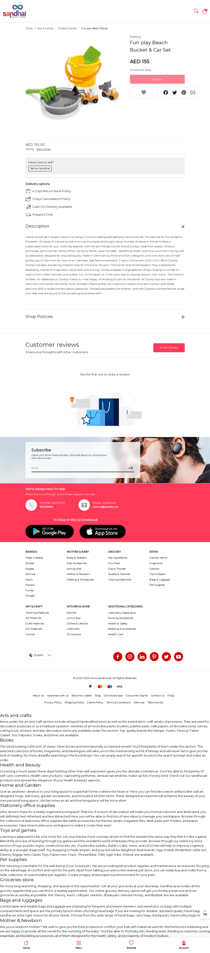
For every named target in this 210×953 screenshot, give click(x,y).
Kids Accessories (77, 563)
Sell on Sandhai (40, 168)
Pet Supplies (157, 584)
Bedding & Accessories (122, 628)
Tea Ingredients (117, 557)
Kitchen (72, 612)
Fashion (154, 568)
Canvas (30, 634)
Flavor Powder (117, 568)
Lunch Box (74, 618)
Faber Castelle (34, 557)
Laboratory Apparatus (122, 612)
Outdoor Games (67, 28)
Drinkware (74, 634)
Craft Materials (34, 623)
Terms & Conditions (118, 702)
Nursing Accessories (120, 618)
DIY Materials (33, 628)
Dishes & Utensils (77, 623)
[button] (196, 11)
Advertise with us (58, 695)
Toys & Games (45, 28)
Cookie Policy (95, 702)
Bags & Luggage (159, 579)
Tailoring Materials (37, 612)
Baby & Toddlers (77, 557)
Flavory (30, 584)
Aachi (29, 579)
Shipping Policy (74, 702)
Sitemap (139, 702)
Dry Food (114, 563)
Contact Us (158, 695)
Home (29, 28)
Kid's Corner (43, 149)
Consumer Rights (137, 695)
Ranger (30, 595)
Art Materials (33, 618)
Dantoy (135, 36)
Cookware (73, 628)
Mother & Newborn (78, 574)
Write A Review (169, 347)
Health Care (115, 634)
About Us (38, 695)
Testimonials (155, 702)
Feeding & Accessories (80, 579)
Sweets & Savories (119, 574)
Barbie (29, 563)
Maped (29, 568)
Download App (113, 695)
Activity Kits (74, 568)
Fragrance (156, 563)
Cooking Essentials (119, 579)
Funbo (29, 590)
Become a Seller (82, 695)
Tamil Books (157, 574)
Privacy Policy (53, 702)
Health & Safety (117, 623)
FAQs (171, 695)
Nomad (30, 574)
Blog (98, 695)
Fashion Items (158, 557)
